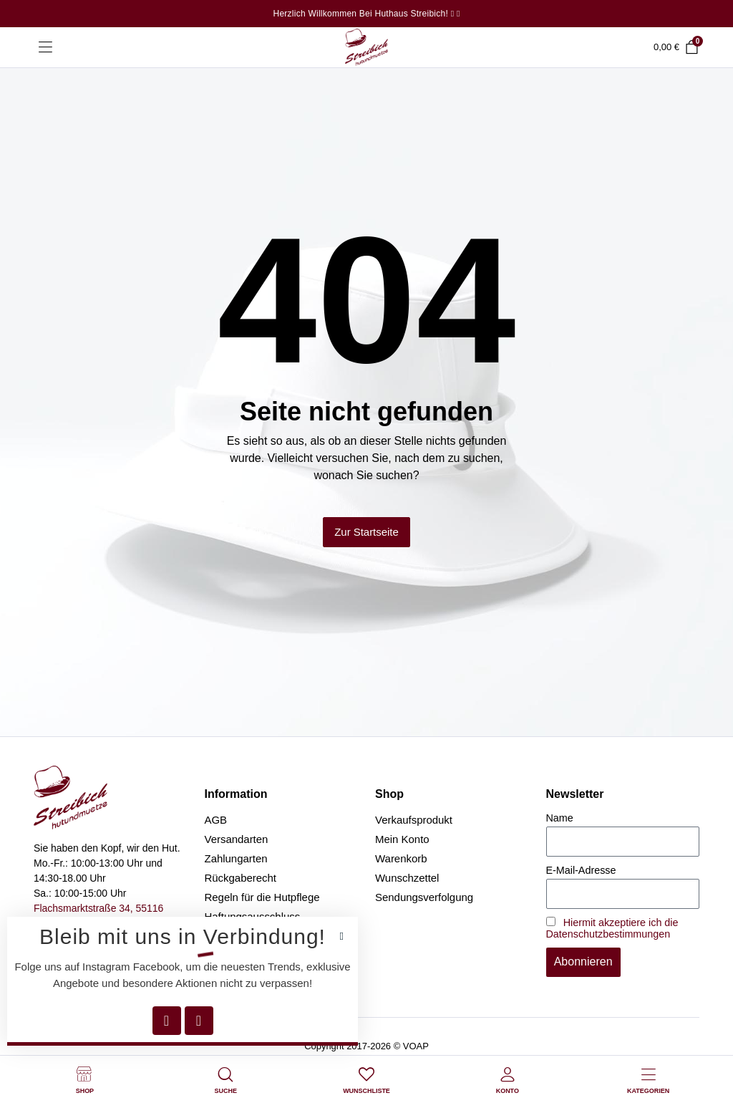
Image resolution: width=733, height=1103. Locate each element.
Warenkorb (401, 858)
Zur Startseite (366, 532)
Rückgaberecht (241, 878)
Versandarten (236, 839)
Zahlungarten (236, 858)
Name (559, 818)
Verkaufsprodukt (413, 820)
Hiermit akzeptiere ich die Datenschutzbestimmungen (612, 928)
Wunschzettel (407, 878)
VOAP (416, 1046)
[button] (342, 936)
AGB (216, 820)
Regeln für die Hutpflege (262, 897)
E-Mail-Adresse (581, 870)
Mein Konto (402, 839)
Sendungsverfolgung (424, 897)
